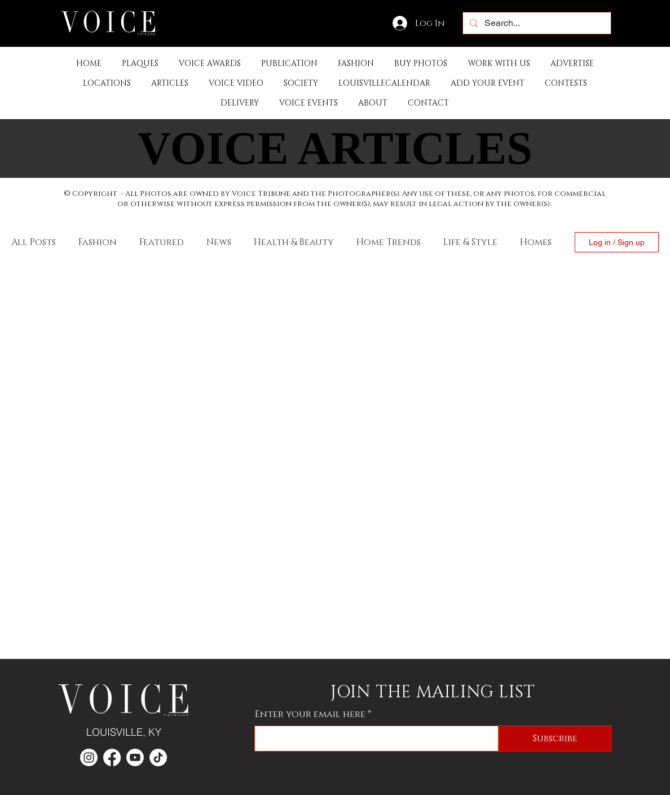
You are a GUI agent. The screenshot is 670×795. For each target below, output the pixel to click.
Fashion (97, 242)
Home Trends (388, 242)
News (218, 242)
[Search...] (535, 23)
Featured (161, 242)
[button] (289, 63)
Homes (536, 242)
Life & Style (470, 242)
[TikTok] (158, 757)
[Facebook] (18, 385)
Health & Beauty (294, 242)
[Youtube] (135, 757)
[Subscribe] (555, 739)
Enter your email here (310, 714)
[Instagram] (18, 409)
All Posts (33, 242)
